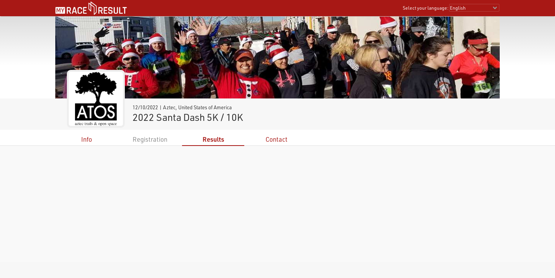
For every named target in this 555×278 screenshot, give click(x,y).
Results (213, 139)
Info (86, 139)
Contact (277, 139)
